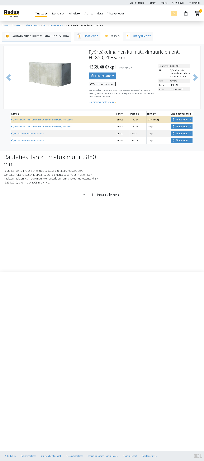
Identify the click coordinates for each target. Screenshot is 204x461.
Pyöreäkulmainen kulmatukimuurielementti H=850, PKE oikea (41, 126)
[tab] (37, 37)
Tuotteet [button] (41, 13)
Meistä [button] (164, 2)
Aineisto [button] (74, 13)
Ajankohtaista (94, 13)
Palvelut (152, 2)
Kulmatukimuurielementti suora (27, 133)
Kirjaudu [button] (194, 2)
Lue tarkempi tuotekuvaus (101, 102)
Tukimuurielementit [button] (52, 25)
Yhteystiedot (115, 13)
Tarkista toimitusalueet (102, 84)
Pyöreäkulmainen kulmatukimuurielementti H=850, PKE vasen (42, 119)
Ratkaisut (58, 13)
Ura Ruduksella (137, 2)
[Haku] (156, 13)
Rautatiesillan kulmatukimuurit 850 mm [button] (84, 25)
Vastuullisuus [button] (178, 2)
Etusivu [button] (5, 25)
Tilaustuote (101, 76)
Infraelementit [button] (31, 25)
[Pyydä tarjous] (186, 13)
